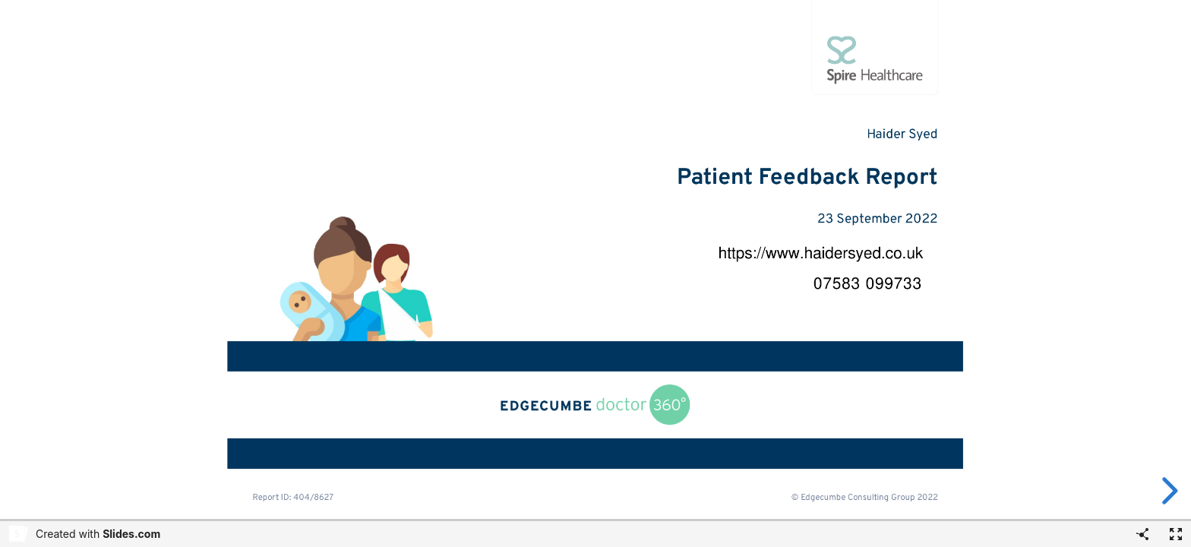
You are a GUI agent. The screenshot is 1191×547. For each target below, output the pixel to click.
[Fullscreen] (1176, 534)
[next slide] (1167, 490)
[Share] (1142, 534)
